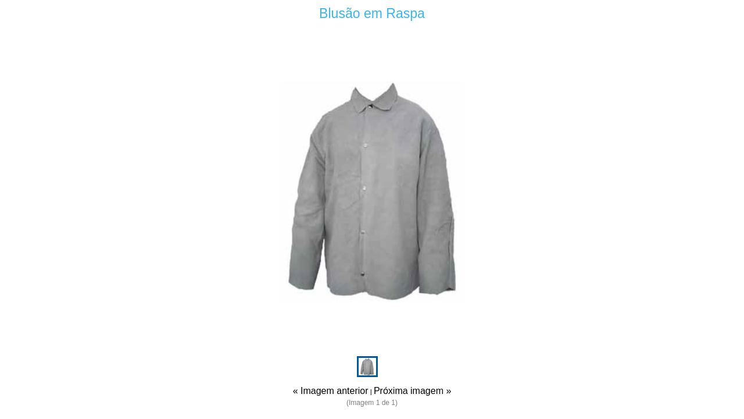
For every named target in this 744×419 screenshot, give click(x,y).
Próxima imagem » (412, 391)
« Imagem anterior (331, 391)
